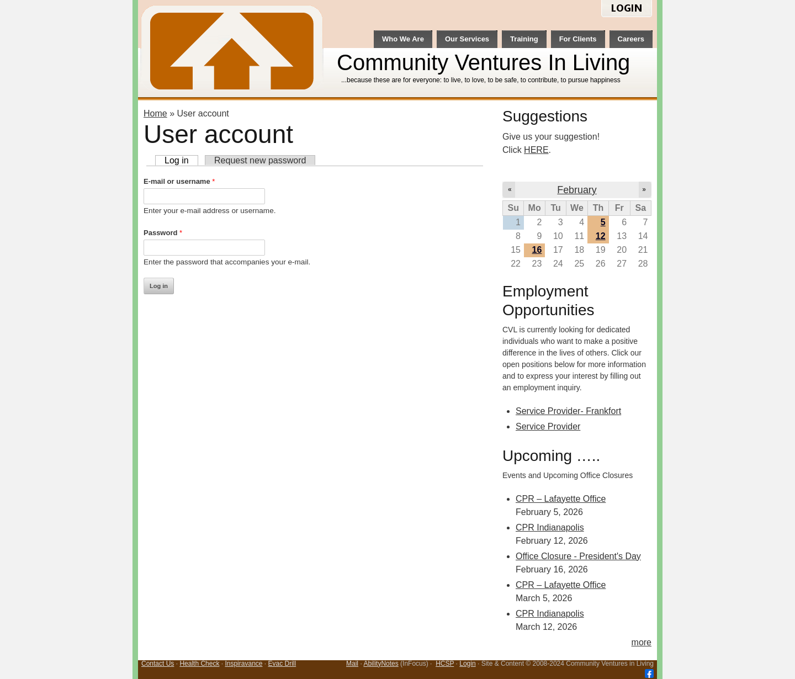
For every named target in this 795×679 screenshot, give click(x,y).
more (641, 642)
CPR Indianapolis (550, 527)
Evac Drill (282, 663)
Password (163, 233)
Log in (181, 160)
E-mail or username (179, 181)
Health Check (199, 663)
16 (537, 249)
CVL (233, 50)
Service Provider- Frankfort (568, 411)
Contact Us (157, 663)
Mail (352, 663)
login (626, 9)
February (576, 189)
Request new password (260, 160)
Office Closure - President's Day (578, 556)
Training (524, 39)
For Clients (578, 39)
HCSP (445, 663)
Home (155, 113)
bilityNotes (383, 663)
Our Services (467, 39)
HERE (536, 150)
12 (601, 236)
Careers (631, 39)
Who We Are (403, 39)
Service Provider (548, 426)
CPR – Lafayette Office (561, 498)
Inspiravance (243, 663)
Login (467, 663)
